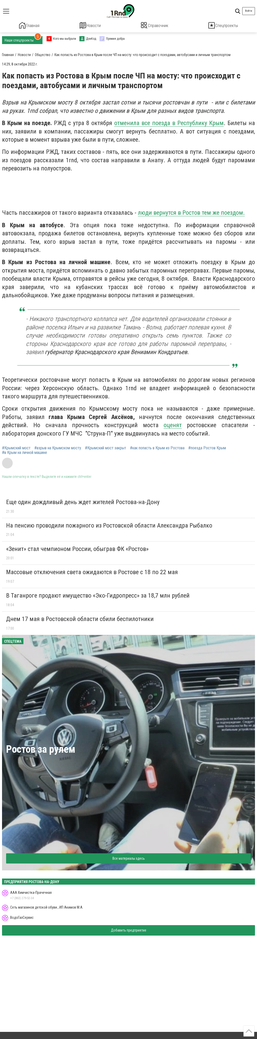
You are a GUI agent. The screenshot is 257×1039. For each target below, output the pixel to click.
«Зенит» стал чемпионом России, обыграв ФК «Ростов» (77, 547)
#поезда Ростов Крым (207, 447)
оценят (173, 424)
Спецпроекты (223, 25)
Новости (90, 25)
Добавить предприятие (128, 929)
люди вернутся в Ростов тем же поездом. (191, 211)
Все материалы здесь (128, 858)
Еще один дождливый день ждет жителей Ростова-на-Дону (83, 501)
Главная (29, 25)
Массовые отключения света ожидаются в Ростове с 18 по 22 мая (92, 571)
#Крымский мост (16, 447)
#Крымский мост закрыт (105, 447)
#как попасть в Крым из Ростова (157, 447)
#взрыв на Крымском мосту (57, 447)
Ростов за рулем (40, 748)
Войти (248, 10)
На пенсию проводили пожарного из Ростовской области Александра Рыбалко (109, 524)
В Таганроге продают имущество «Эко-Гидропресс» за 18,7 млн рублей (98, 594)
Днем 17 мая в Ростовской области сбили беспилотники (80, 618)
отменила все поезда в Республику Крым (169, 122)
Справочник (154, 25)
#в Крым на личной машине (24, 452)
